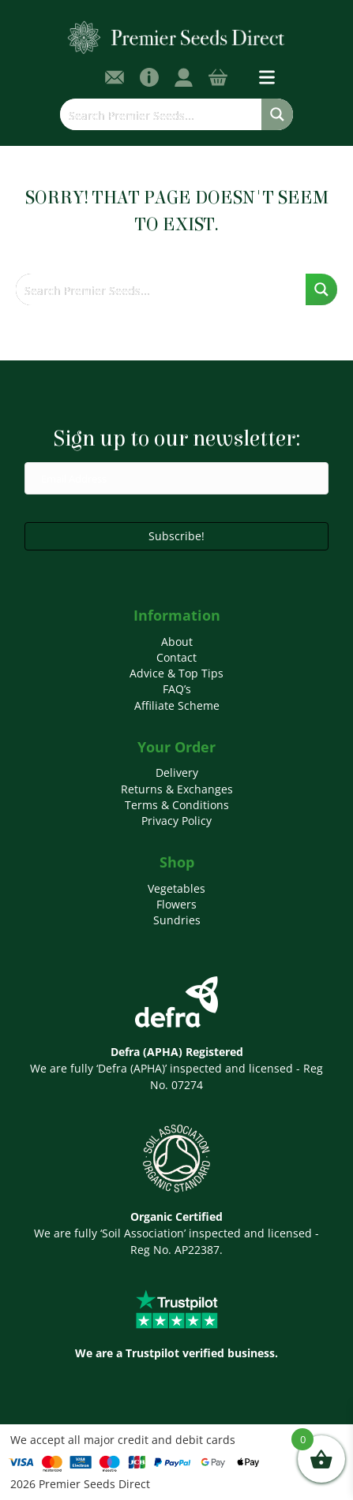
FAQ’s (177, 688)
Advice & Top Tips (176, 673)
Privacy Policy (176, 820)
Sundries (177, 919)
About (177, 641)
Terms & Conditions (177, 804)
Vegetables (176, 888)
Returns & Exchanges (177, 789)
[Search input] (161, 114)
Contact (176, 657)
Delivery (177, 772)
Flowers (176, 904)
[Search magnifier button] (277, 114)
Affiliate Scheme (177, 705)
